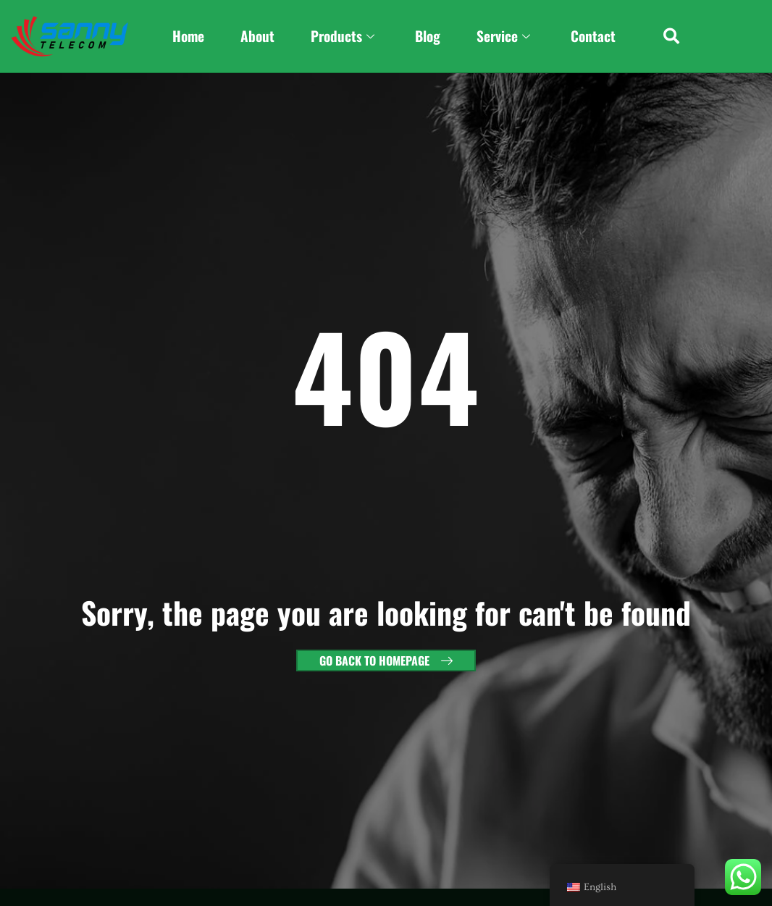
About (257, 35)
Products (342, 36)
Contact (593, 35)
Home (188, 35)
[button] (672, 36)
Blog (427, 35)
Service (503, 36)
